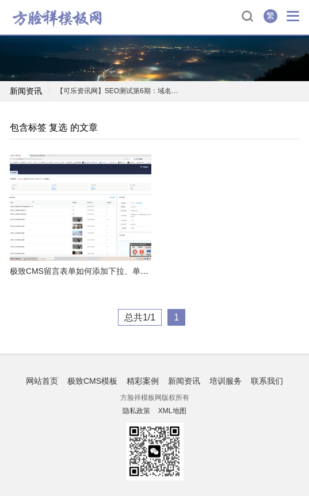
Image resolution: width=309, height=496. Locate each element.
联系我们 (267, 381)
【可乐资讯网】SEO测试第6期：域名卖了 (120, 91)
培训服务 (225, 381)
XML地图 (172, 411)
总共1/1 (139, 317)
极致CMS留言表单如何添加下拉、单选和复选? (93, 271)
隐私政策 (136, 411)
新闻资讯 (184, 381)
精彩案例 (143, 381)
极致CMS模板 (92, 381)
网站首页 (42, 381)
